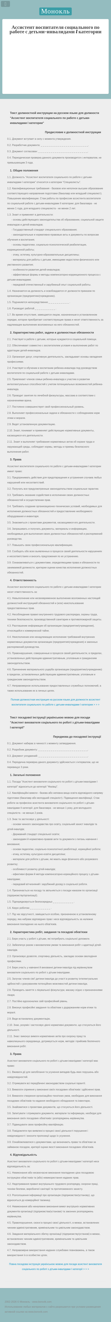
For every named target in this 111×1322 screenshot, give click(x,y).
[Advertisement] (55, 68)
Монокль (55, 11)
